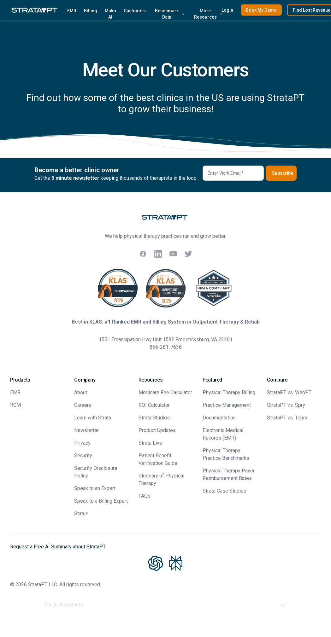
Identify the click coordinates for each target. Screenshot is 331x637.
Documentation (219, 418)
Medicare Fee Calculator (165, 392)
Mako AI (110, 14)
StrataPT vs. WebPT (289, 392)
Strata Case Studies (224, 491)
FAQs (145, 496)
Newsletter (86, 430)
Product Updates (157, 430)
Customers (135, 10)
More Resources (208, 14)
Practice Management (227, 405)
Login (227, 10)
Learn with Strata (92, 418)
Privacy (82, 443)
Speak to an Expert (94, 488)
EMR (71, 10)
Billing (90, 10)
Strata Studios (154, 418)
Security (83, 456)
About (80, 392)
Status (81, 514)
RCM (15, 405)
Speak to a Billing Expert (101, 501)
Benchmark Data (170, 14)
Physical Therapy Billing (229, 392)
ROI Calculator (154, 405)
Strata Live (150, 443)
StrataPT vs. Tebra (287, 418)
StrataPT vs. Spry (286, 405)
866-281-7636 (166, 347)
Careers (83, 405)
